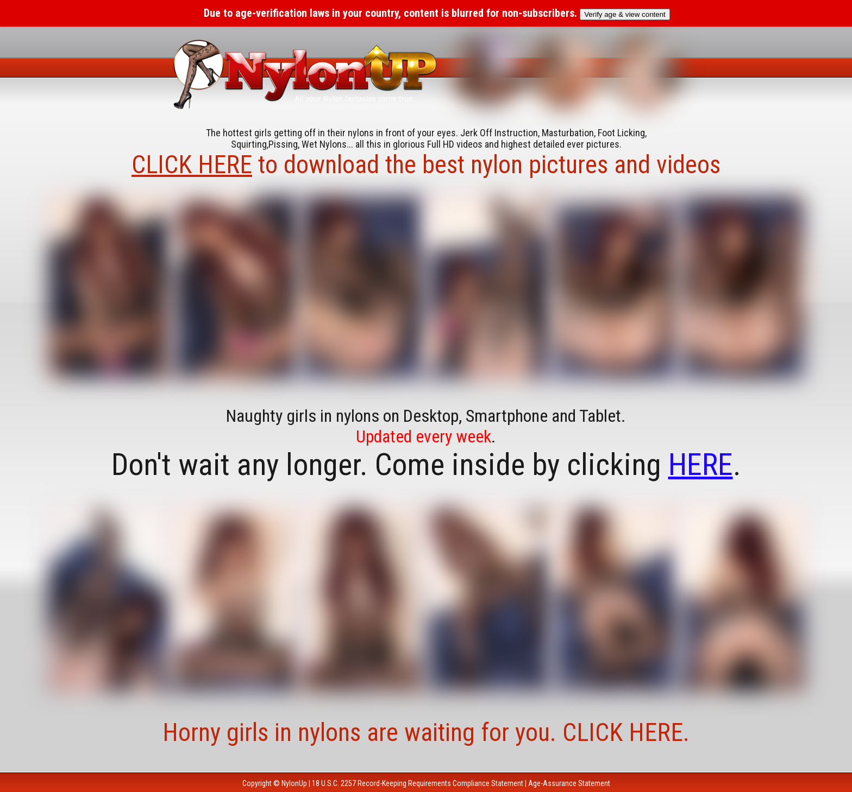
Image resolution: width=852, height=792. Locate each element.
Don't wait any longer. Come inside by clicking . (426, 465)
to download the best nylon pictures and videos (426, 164)
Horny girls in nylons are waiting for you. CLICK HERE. (426, 732)
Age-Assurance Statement (569, 783)
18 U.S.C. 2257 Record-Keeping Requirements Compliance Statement (417, 783)
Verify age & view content (625, 14)
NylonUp (294, 783)
